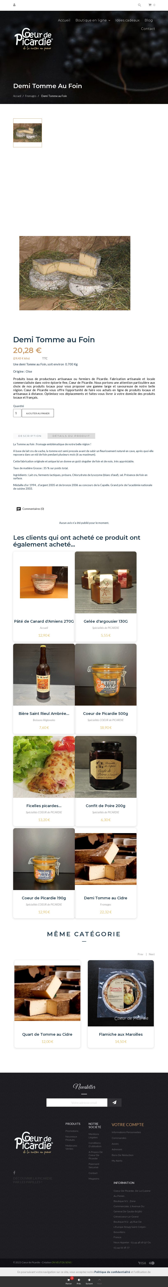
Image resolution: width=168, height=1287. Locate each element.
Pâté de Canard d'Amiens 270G (44, 621)
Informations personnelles (126, 1132)
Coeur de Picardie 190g (44, 898)
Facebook (14, 1173)
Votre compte (128, 1124)
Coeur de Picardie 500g (105, 713)
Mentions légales (94, 1136)
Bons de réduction (122, 1155)
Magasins (94, 1178)
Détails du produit (71, 435)
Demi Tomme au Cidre (105, 898)
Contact (93, 1173)
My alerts (117, 1160)
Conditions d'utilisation (95, 1145)
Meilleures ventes (71, 1147)
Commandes (119, 1138)
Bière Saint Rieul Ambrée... (44, 713)
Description (30, 435)
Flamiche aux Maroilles (121, 1034)
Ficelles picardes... (43, 806)
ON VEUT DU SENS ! (62, 1262)
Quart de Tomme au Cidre (47, 1034)
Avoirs (115, 1143)
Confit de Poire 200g (105, 806)
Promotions (71, 1131)
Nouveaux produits (71, 1138)
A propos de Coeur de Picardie (96, 1155)
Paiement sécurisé (94, 1166)
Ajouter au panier (38, 413)
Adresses (117, 1149)
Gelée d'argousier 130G (106, 621)
